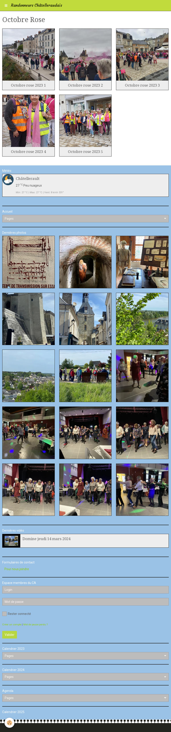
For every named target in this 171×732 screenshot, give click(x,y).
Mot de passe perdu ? (35, 624)
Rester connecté (16, 614)
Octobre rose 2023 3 (142, 85)
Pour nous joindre (16, 569)
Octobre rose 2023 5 (85, 151)
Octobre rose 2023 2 (85, 85)
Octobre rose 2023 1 (28, 85)
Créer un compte (11, 624)
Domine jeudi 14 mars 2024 (46, 539)
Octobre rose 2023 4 (28, 151)
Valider (9, 634)
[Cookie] (9, 723)
